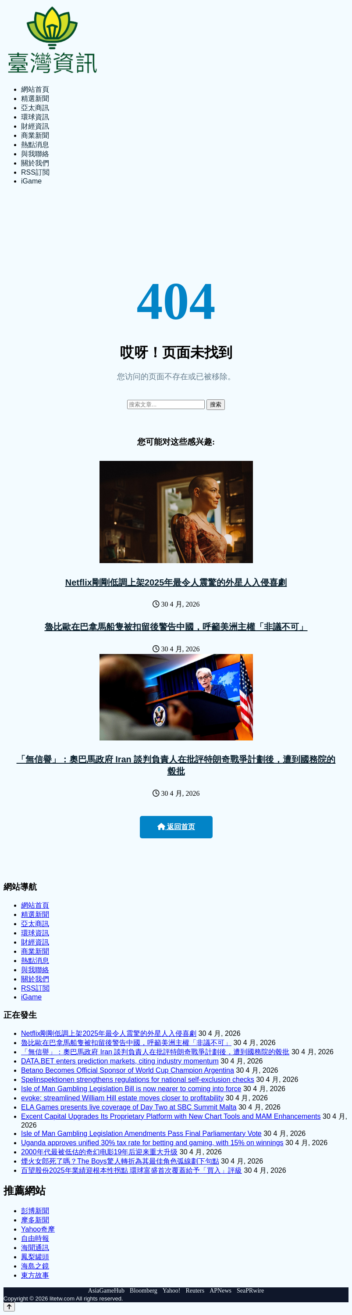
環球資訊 (35, 117)
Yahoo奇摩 (38, 1229)
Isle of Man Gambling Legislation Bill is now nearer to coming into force (131, 1088)
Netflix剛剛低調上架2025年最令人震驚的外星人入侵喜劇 (176, 582)
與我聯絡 (35, 154)
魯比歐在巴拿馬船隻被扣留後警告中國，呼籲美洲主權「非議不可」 (176, 627)
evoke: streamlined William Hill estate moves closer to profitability (122, 1098)
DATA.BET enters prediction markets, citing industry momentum (120, 1061)
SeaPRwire (250, 1290)
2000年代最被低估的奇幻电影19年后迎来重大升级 (99, 1152)
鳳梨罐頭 (35, 1257)
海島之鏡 (35, 1266)
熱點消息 (35, 144)
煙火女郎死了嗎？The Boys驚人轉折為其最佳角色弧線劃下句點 (120, 1161)
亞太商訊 (35, 107)
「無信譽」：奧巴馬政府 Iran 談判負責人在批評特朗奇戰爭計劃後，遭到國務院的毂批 (155, 1052)
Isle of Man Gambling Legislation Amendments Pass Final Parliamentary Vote (141, 1133)
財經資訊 (35, 126)
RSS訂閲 (35, 172)
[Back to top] (9, 1306)
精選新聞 (35, 98)
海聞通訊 (35, 1247)
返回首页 (176, 826)
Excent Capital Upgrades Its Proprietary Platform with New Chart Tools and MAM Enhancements (171, 1116)
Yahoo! (172, 1290)
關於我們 (35, 163)
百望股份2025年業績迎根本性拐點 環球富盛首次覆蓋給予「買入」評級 (131, 1170)
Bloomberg (143, 1290)
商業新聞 (35, 135)
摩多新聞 (35, 1220)
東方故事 (35, 1275)
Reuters (194, 1290)
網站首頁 (35, 89)
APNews (220, 1290)
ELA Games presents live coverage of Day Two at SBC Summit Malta (128, 1107)
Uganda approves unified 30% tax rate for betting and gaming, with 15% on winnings (152, 1142)
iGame (31, 181)
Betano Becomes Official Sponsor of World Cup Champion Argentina (127, 1070)
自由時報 (35, 1238)
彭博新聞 (35, 1210)
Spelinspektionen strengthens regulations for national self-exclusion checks (137, 1079)
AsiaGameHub (106, 1290)
